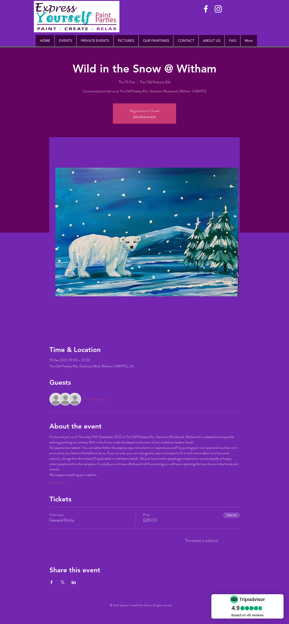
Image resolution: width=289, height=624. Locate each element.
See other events (144, 116)
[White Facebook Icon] (206, 9)
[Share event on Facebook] (51, 582)
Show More (57, 482)
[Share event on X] (63, 582)
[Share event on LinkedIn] (74, 582)
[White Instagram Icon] (218, 9)
